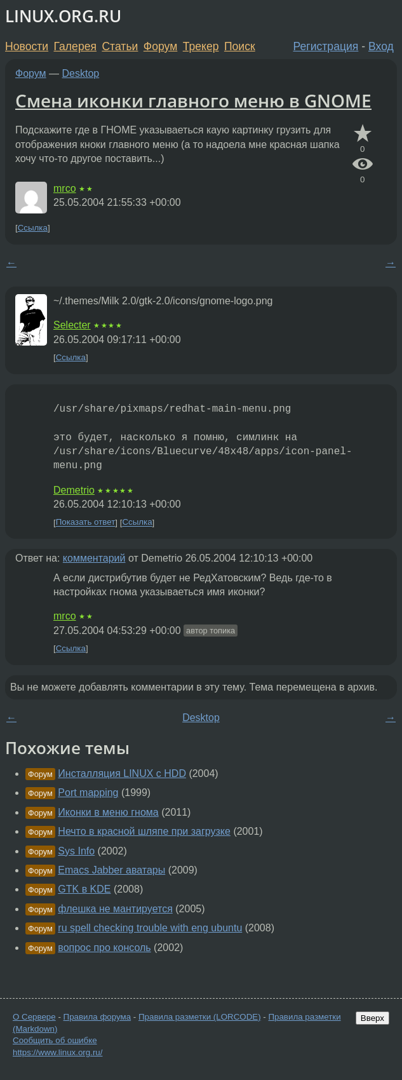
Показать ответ (86, 522)
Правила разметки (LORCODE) (199, 1017)
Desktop (81, 73)
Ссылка (33, 228)
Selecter (72, 325)
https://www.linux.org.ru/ (57, 1052)
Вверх (372, 1018)
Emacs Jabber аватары (111, 870)
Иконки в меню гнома (108, 812)
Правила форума (97, 1017)
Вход (381, 46)
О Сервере (34, 1017)
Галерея (75, 46)
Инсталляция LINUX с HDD (122, 773)
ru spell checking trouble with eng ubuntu (150, 927)
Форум (160, 46)
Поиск (239, 46)
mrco (64, 188)
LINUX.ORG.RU (63, 16)
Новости (26, 46)
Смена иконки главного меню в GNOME (193, 100)
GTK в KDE (84, 889)
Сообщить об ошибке (55, 1040)
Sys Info (76, 851)
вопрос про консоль (104, 947)
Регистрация (326, 46)
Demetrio (74, 490)
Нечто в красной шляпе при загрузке (144, 831)
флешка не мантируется (115, 908)
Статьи (120, 46)
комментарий (94, 558)
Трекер (201, 46)
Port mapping (88, 792)
